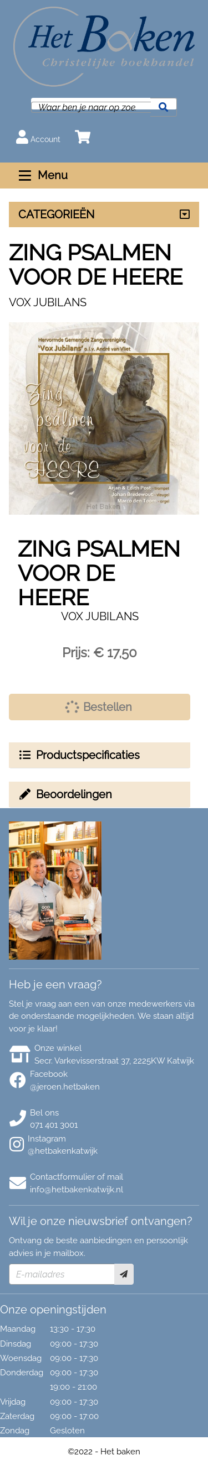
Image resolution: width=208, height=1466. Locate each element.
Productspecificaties (79, 755)
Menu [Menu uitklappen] (42, 175)
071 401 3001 (54, 1125)
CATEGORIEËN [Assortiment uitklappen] (56, 214)
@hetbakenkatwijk (63, 1151)
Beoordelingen (65, 794)
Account (38, 137)
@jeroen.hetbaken (65, 1087)
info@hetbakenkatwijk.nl (76, 1190)
